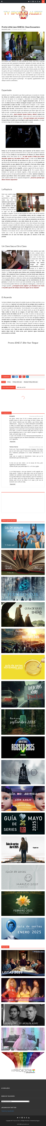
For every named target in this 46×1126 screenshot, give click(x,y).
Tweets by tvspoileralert (7, 1111)
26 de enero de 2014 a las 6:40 (36, 416)
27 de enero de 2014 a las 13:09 (36, 447)
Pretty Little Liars (17, 382)
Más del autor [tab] (21, 387)
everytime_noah (6, 29)
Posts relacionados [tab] (8, 387)
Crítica (9, 382)
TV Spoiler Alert (16, 1120)
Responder (12, 441)
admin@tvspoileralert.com (23, 1124)
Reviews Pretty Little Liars (31, 382)
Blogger (37, 1120)
